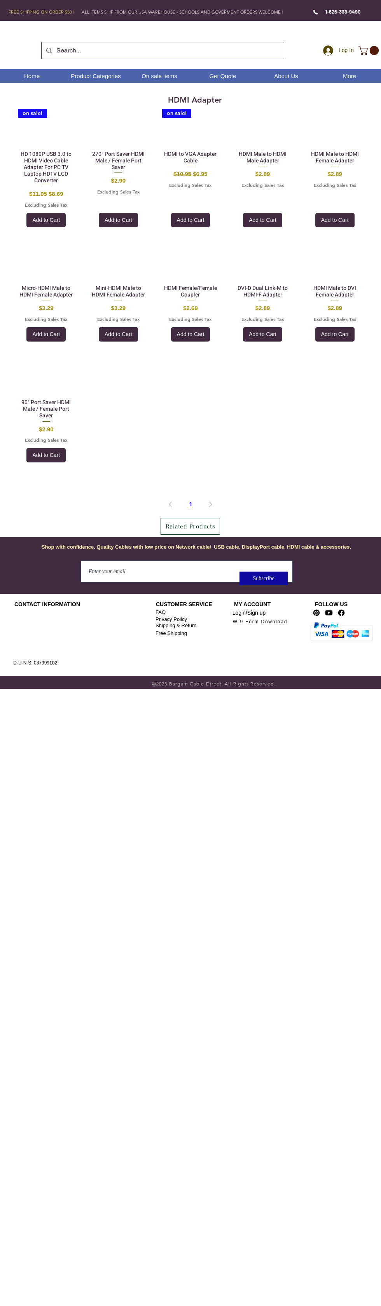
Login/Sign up (249, 613)
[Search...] (161, 50)
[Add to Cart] (46, 220)
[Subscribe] (263, 578)
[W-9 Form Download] (260, 621)
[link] (369, 50)
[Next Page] (210, 504)
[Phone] (315, 12)
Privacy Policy (171, 619)
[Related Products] (190, 526)
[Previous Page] (170, 504)
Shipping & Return (176, 625)
